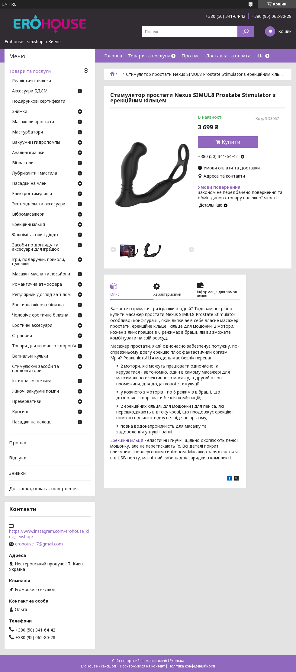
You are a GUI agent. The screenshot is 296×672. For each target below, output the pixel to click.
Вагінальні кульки (30, 356)
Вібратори (23, 163)
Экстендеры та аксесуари (38, 204)
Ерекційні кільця (126, 440)
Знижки (19, 111)
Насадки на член (29, 183)
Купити (231, 142)
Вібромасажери (28, 214)
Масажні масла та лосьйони (41, 274)
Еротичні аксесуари (32, 325)
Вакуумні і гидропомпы (36, 142)
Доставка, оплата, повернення (43, 488)
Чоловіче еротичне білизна (40, 315)
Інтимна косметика (31, 381)
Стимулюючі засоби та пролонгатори (35, 368)
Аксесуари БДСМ (29, 91)
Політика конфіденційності (192, 666)
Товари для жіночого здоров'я (44, 346)
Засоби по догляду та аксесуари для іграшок (35, 247)
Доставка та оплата (228, 56)
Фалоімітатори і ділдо (35, 235)
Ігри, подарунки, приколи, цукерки (38, 261)
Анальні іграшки (28, 152)
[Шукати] (245, 31)
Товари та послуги (149, 56)
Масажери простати (33, 122)
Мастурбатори (27, 132)
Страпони (22, 335)
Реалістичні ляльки (31, 81)
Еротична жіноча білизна (38, 305)
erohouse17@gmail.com (39, 544)
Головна (113, 56)
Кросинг (20, 412)
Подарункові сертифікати (38, 101)
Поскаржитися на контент (142, 666)
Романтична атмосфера (37, 284)
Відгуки (18, 458)
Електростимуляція (32, 193)
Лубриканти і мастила (34, 173)
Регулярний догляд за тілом (41, 294)
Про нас (191, 56)
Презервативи (26, 401)
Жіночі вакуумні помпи (35, 391)
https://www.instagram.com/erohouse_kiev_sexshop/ (49, 534)
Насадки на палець (32, 422)
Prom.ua (177, 660)
